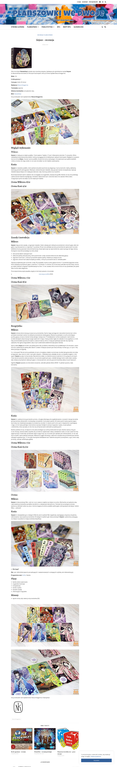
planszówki (32, 27)
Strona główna (17, 27)
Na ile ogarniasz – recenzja (18, 752)
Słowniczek (78, 27)
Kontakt (85, 2)
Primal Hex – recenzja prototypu (43, 752)
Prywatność (93, 2)
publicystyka (47, 27)
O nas (79, 2)
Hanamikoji (17, 94)
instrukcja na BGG (44, 274)
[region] (96, 757)
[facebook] (100, 2)
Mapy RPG (67, 27)
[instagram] (103, 2)
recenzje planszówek (45, 35)
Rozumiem (96, 760)
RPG (58, 27)
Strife (24, 575)
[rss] (105, 2)
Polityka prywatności (95, 756)
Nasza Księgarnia (23, 85)
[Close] (112, 752)
